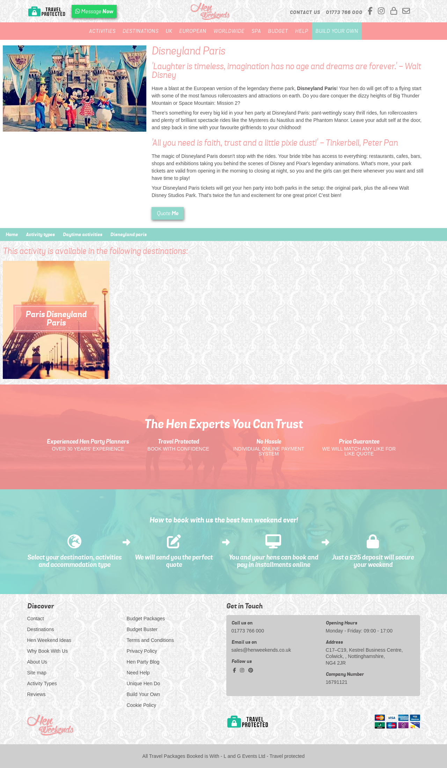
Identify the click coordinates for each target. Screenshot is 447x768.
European (192, 31)
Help (301, 31)
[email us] (406, 11)
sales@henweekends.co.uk (261, 650)
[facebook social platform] (371, 11)
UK (169, 31)
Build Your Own (336, 31)
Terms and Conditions (150, 640)
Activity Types (42, 683)
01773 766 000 (248, 631)
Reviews (36, 694)
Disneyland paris (128, 234)
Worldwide (228, 31)
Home (12, 234)
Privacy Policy (142, 651)
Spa (256, 31)
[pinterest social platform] (250, 670)
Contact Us (305, 12)
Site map (36, 672)
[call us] (344, 12)
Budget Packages (146, 618)
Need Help (138, 672)
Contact (35, 618)
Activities (102, 31)
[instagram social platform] (382, 11)
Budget (278, 31)
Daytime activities (82, 234)
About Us (37, 662)
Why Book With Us (47, 651)
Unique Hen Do (143, 683)
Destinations (141, 31)
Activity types (40, 234)
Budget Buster (142, 629)
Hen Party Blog (143, 662)
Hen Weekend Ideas (49, 640)
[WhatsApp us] (94, 11)
